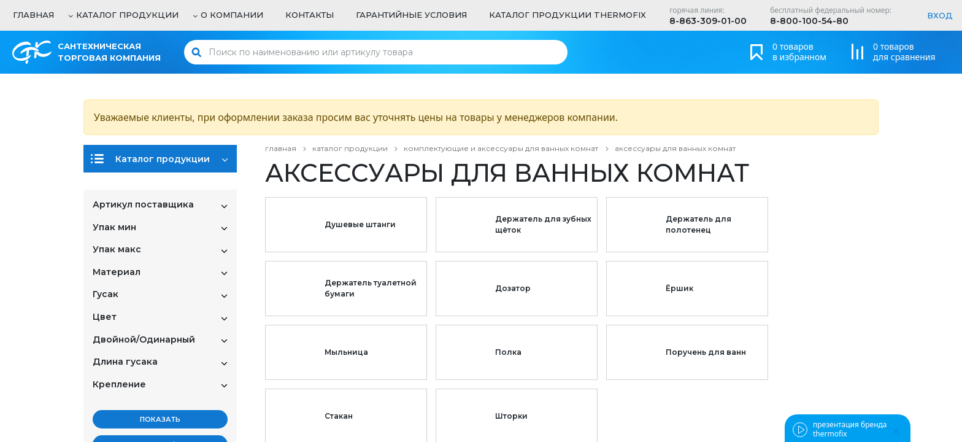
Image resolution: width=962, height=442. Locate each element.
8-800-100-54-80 (809, 20)
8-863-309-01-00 (708, 20)
